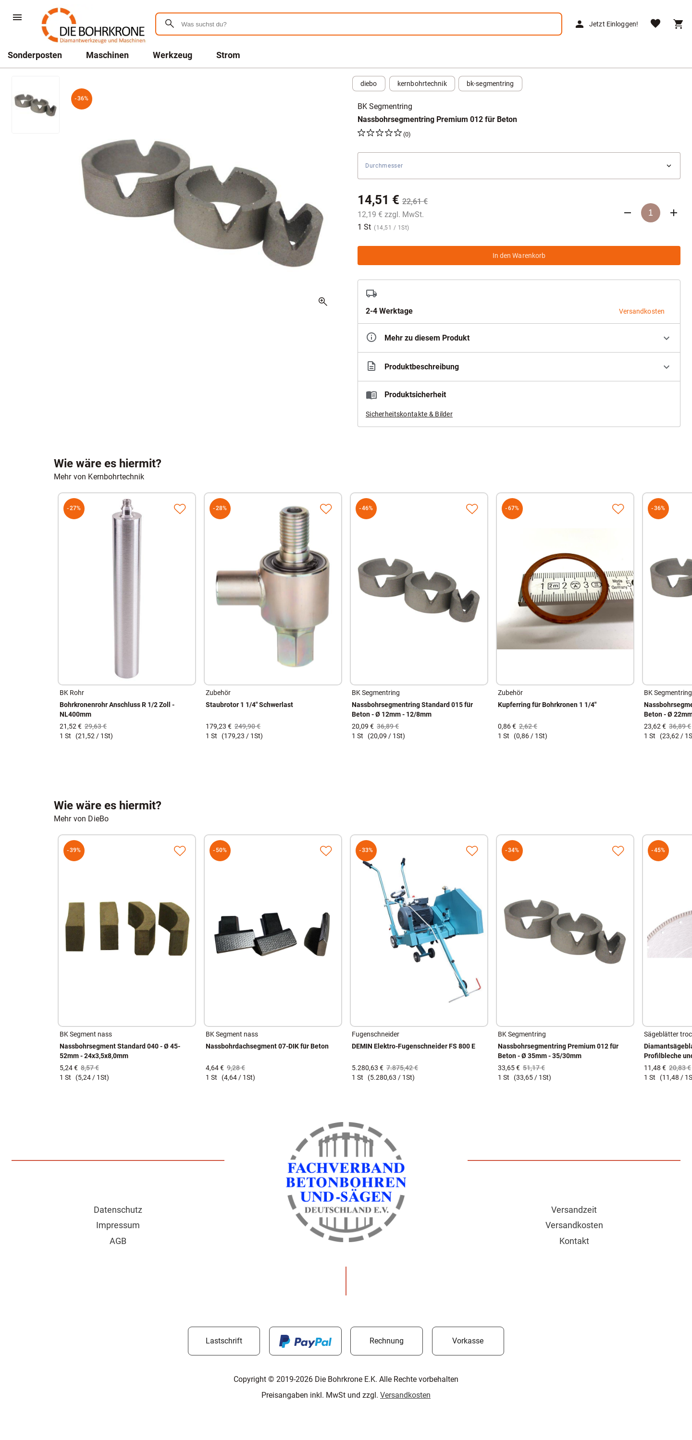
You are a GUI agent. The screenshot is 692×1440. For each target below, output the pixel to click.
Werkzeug (172, 55)
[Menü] (17, 17)
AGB (118, 1241)
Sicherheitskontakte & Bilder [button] (409, 414)
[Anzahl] (650, 212)
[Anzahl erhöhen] (673, 212)
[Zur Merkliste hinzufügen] (179, 508)
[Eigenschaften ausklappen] (519, 338)
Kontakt (574, 1241)
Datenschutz (118, 1210)
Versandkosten (574, 1225)
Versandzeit (574, 1210)
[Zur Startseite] (92, 45)
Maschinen (107, 55)
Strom (228, 55)
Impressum (118, 1225)
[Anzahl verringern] (627, 212)
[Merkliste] (655, 24)
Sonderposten (35, 55)
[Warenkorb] (678, 24)
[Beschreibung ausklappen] (519, 367)
